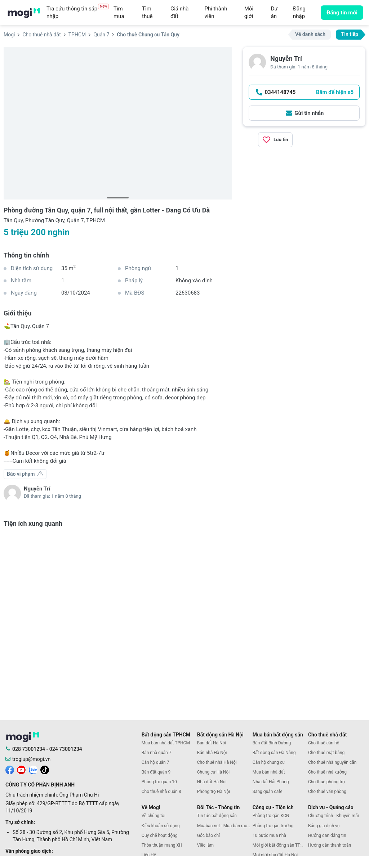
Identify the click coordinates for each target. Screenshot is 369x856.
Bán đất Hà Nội (211, 742)
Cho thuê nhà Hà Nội (217, 762)
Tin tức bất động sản (217, 815)
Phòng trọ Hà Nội (213, 791)
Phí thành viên (215, 12)
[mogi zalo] (33, 769)
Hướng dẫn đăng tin (327, 835)
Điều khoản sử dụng (161, 825)
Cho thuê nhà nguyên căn (332, 762)
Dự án (274, 12)
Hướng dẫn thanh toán (329, 845)
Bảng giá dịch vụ (324, 825)
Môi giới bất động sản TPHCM (280, 845)
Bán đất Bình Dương (272, 742)
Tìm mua (119, 12)
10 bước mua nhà (269, 835)
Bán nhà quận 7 (157, 752)
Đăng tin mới (341, 12)
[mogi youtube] (21, 769)
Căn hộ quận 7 (155, 762)
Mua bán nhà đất (269, 772)
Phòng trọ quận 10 (159, 781)
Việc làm (205, 845)
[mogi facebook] (9, 769)
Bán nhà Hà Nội (212, 752)
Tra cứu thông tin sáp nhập (77, 12)
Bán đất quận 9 (156, 772)
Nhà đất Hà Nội (212, 781)
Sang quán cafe (268, 791)
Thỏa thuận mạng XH (162, 845)
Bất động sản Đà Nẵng (274, 752)
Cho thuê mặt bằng (326, 752)
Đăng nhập (299, 12)
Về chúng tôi (153, 815)
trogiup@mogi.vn (31, 759)
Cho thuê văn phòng (327, 791)
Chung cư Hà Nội (213, 772)
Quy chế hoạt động (160, 835)
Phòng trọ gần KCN (271, 815)
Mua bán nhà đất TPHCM (166, 742)
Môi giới (248, 12)
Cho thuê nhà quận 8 (161, 791)
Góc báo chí (208, 835)
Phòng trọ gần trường (273, 825)
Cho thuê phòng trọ (326, 781)
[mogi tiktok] (44, 769)
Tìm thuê (147, 12)
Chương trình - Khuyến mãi (333, 815)
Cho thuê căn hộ (323, 742)
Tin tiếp (349, 34)
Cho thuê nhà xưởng (327, 772)
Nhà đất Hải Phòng (271, 781)
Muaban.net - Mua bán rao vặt (225, 825)
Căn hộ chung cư (269, 762)
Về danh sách (310, 34)
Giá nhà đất (179, 12)
